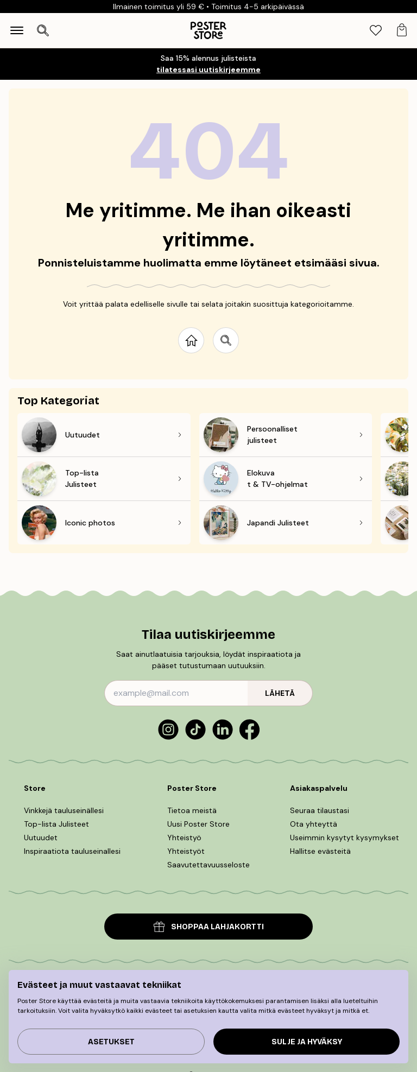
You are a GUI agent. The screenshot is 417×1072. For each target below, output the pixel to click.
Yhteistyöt (186, 851)
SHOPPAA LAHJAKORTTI (209, 927)
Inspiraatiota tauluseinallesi (72, 851)
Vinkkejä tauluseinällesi (64, 810)
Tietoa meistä (192, 810)
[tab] (376, 31)
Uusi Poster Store (198, 824)
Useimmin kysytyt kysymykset (344, 837)
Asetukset (111, 1041)
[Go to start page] (191, 340)
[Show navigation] (16, 30)
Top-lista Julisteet (56, 824)
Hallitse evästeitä (320, 851)
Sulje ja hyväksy (306, 1041)
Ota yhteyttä (313, 824)
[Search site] (226, 340)
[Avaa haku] (42, 30)
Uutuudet (41, 837)
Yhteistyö (184, 837)
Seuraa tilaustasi (319, 810)
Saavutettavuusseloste (208, 865)
